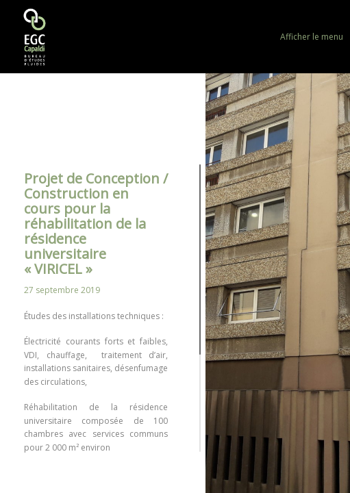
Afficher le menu (311, 36)
